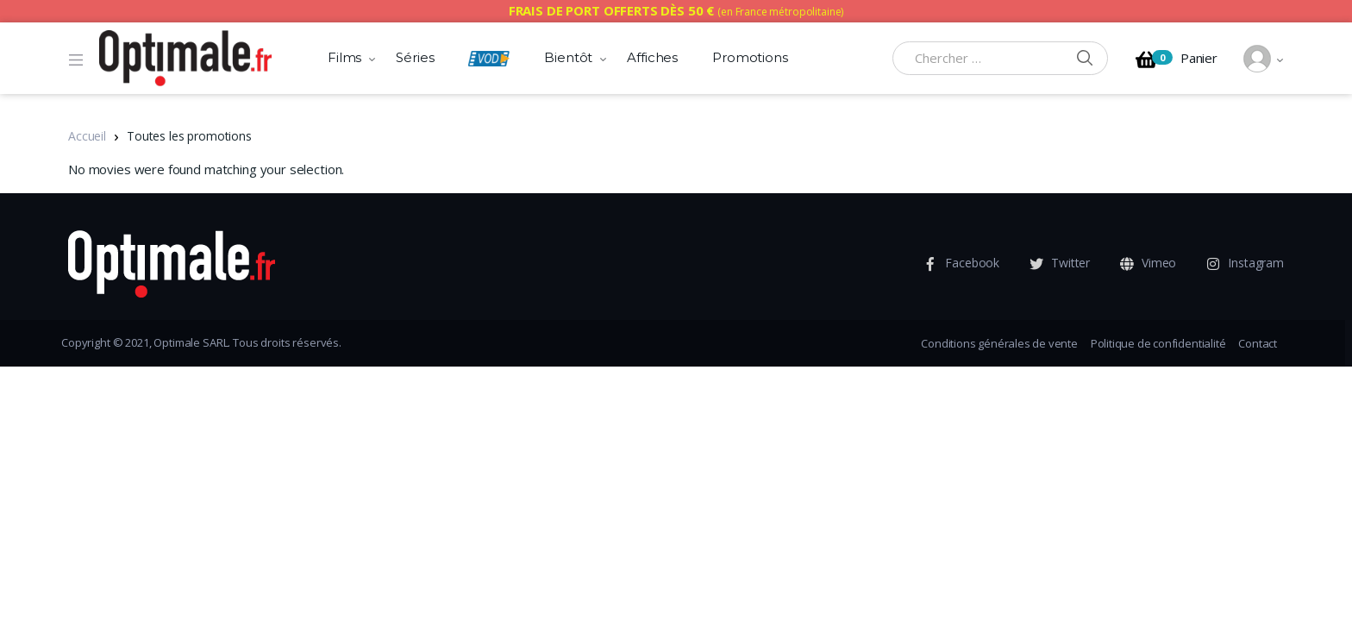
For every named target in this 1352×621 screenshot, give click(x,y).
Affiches (652, 57)
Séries (415, 57)
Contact (1257, 343)
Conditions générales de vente (999, 343)
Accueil (87, 136)
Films (344, 57)
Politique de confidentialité (1158, 343)
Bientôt (568, 57)
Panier (1176, 59)
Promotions (750, 57)
